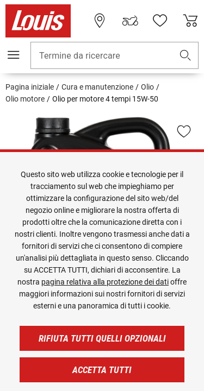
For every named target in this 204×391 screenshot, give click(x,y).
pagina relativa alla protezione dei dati (105, 282)
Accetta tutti (102, 369)
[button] (185, 55)
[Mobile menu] (13, 55)
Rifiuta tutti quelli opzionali (102, 338)
